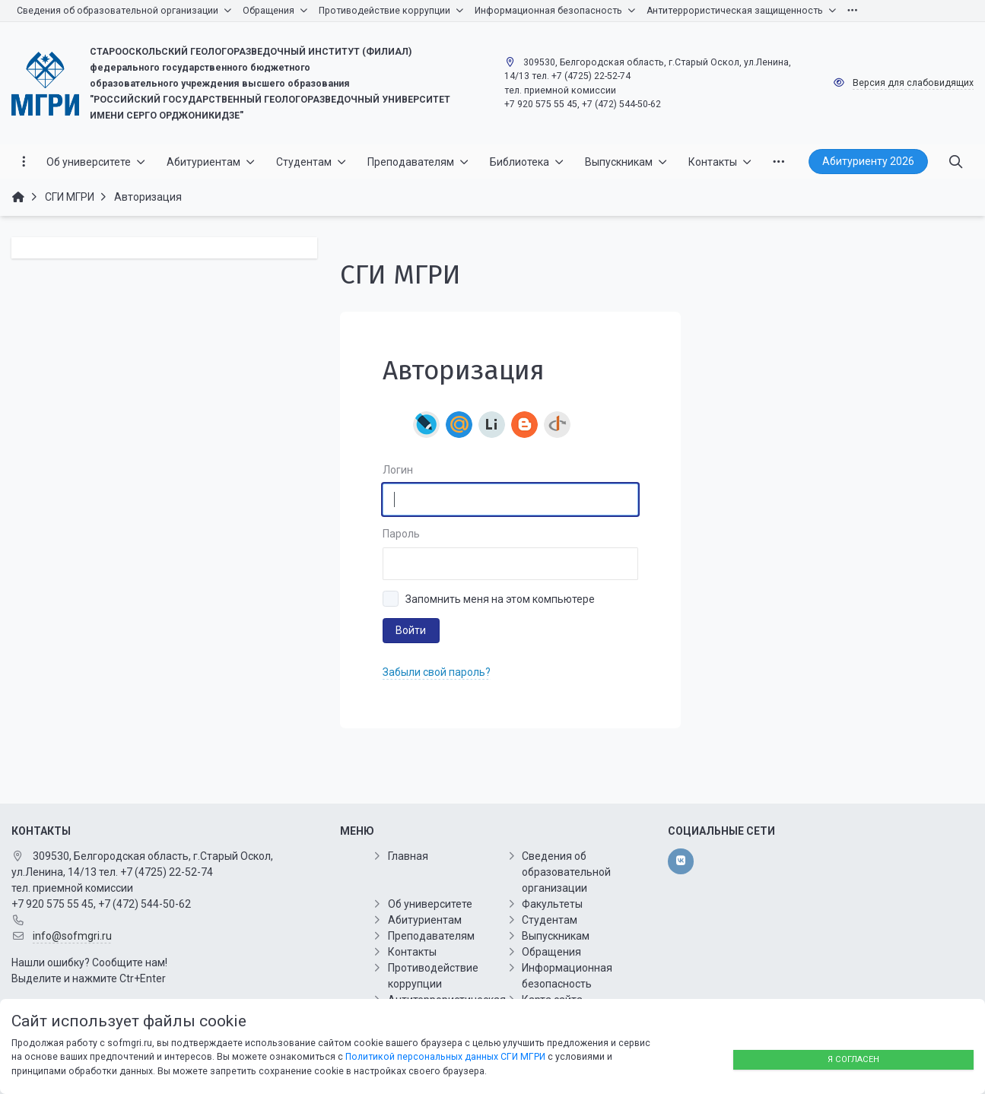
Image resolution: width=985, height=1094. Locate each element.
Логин (398, 470)
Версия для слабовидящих (913, 83)
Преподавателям (431, 936)
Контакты (412, 952)
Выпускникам (555, 936)
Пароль (401, 534)
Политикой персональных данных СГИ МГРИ (445, 1056)
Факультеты (552, 904)
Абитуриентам (425, 920)
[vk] (680, 861)
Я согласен (853, 1059)
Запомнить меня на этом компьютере (500, 599)
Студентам (549, 920)
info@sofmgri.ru (72, 936)
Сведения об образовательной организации (566, 872)
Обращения (551, 952)
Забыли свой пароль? (437, 672)
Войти (411, 630)
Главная (408, 856)
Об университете (430, 904)
